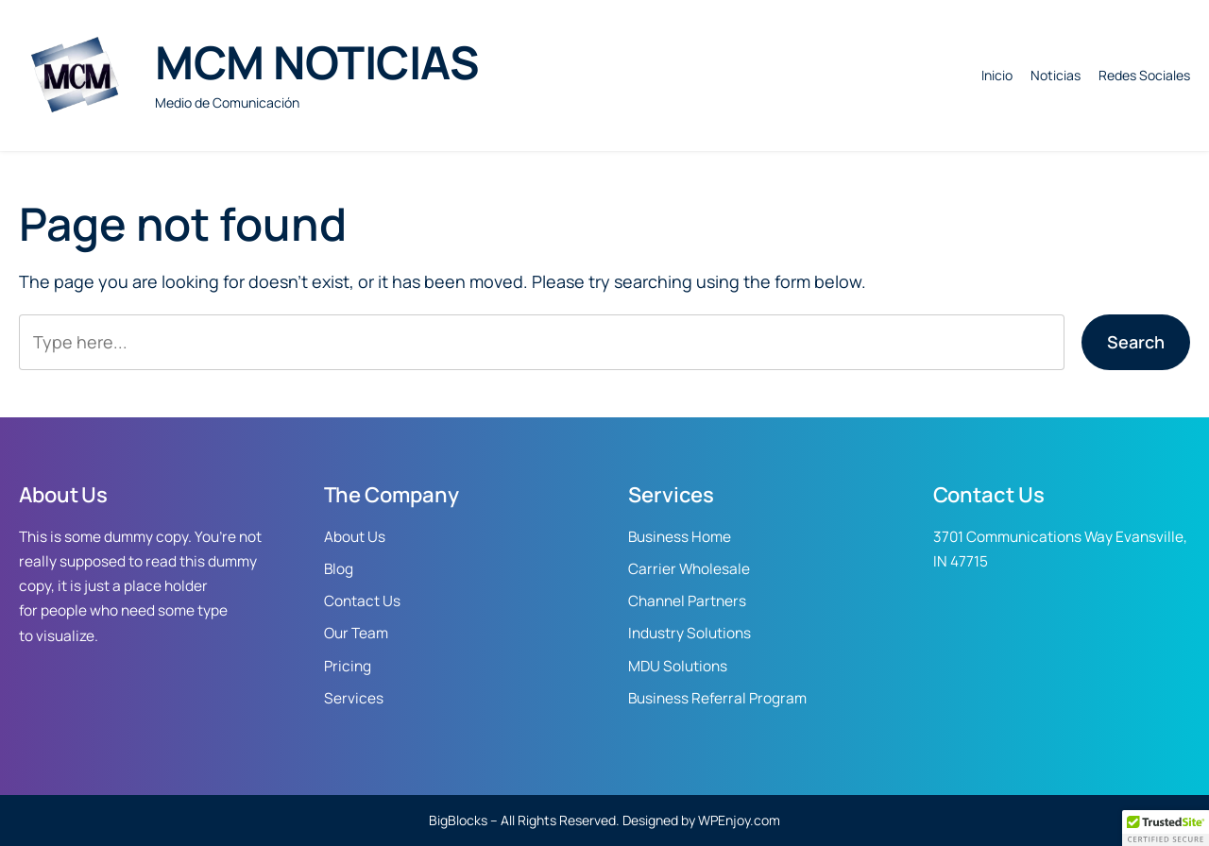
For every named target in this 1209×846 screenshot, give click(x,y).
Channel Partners (687, 601)
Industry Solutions (689, 633)
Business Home (679, 537)
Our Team (356, 633)
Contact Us (362, 601)
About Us (354, 537)
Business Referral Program (717, 698)
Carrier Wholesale (689, 569)
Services (353, 698)
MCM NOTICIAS (317, 62)
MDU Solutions (677, 666)
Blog (338, 569)
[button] (1165, 828)
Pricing (347, 666)
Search (1136, 341)
